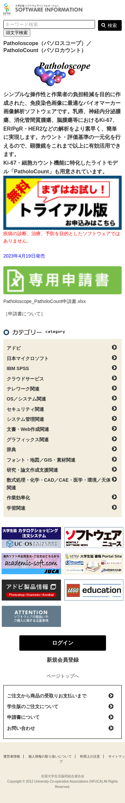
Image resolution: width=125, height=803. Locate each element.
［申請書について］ (24, 313)
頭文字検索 (17, 32)
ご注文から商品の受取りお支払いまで (46, 695)
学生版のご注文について (32, 706)
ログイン (116, 10)
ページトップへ (62, 676)
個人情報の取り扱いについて (50, 756)
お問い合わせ (21, 728)
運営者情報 (11, 756)
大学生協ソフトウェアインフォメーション (44, 9)
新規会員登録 (63, 660)
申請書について (23, 717)
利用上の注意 (90, 756)
